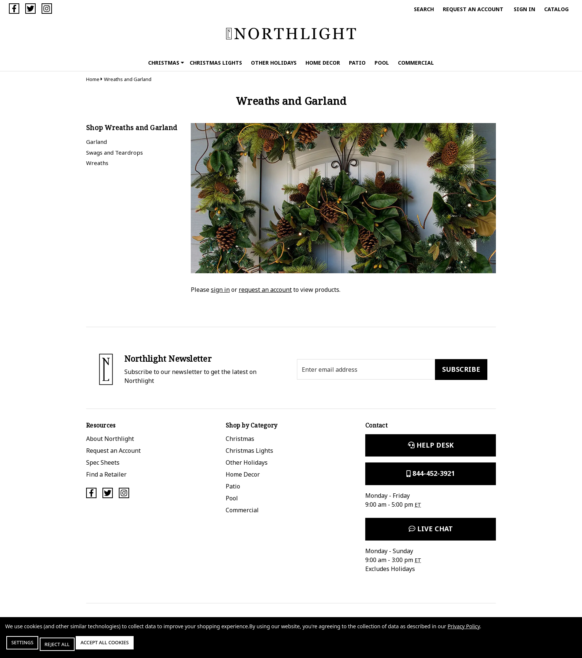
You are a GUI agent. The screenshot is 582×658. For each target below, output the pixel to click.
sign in (220, 290)
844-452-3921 (430, 473)
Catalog (556, 9)
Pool (382, 62)
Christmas (166, 62)
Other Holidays (274, 62)
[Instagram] (47, 8)
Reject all (70, 645)
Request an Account (473, 9)
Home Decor (322, 62)
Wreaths (97, 163)
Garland (96, 141)
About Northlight (110, 439)
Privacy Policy (464, 629)
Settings (27, 645)
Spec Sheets (103, 462)
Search (424, 9)
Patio (357, 62)
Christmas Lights (216, 62)
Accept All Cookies (128, 645)
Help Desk (431, 445)
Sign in (524, 9)
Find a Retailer (106, 474)
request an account (265, 290)
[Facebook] (14, 8)
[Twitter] (30, 8)
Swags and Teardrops (114, 152)
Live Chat (431, 528)
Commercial (416, 62)
